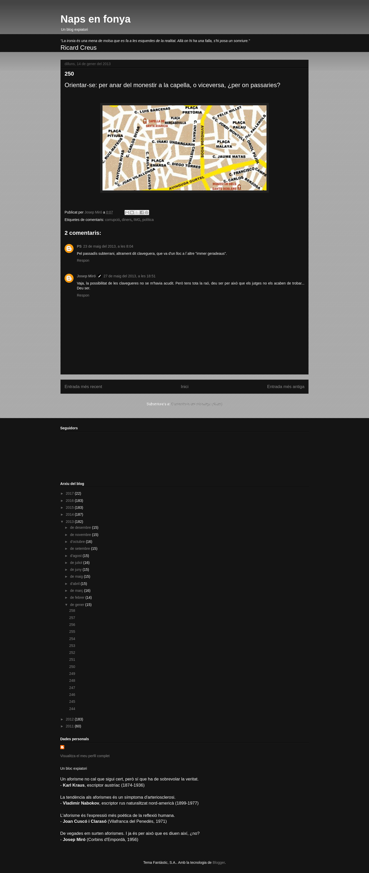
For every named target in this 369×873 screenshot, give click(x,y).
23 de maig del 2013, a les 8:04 (108, 246)
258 (72, 610)
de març (77, 590)
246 (72, 695)
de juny (76, 569)
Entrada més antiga (285, 386)
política (148, 220)
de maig (77, 576)
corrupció (112, 220)
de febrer (77, 597)
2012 (70, 719)
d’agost (76, 556)
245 (72, 701)
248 (72, 680)
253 (72, 646)
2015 (70, 507)
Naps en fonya (95, 19)
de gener (77, 605)
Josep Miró (86, 276)
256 (72, 625)
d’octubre (78, 542)
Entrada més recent (83, 386)
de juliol (76, 563)
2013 (70, 522)
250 (72, 667)
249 (72, 674)
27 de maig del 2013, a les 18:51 (130, 276)
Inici (185, 386)
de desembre (81, 527)
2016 (70, 501)
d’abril (75, 584)
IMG (137, 220)
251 (72, 659)
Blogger (219, 862)
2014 (70, 514)
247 (72, 688)
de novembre (81, 535)
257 (72, 618)
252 (72, 653)
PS (79, 246)
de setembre (80, 548)
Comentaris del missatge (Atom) (196, 404)
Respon (83, 260)
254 (72, 639)
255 (72, 632)
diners (126, 220)
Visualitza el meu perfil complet (85, 756)
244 (72, 709)
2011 (70, 726)
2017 (70, 493)
